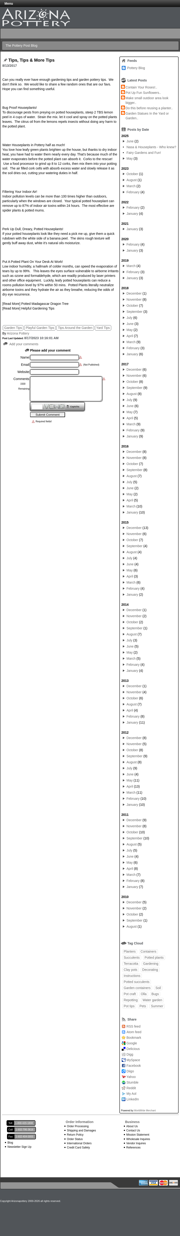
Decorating (150, 970)
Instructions (132, 976)
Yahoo (131, 1077)
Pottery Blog (136, 68)
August (132, 180)
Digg (130, 1054)
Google (132, 1043)
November (134, 299)
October (132, 174)
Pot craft (130, 994)
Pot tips (129, 1006)
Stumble (132, 1082)
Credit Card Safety (78, 1147)
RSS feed (134, 1026)
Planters (130, 951)
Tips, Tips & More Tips (31, 60)
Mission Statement (137, 1134)
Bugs (155, 994)
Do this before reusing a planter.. (149, 108)
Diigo (130, 1071)
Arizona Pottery (18, 333)
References (133, 1147)
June (130, 141)
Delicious (133, 1049)
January (132, 213)
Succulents (132, 957)
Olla (144, 994)
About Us (132, 1126)
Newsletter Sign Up (19, 1146)
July (129, 318)
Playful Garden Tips (40, 328)
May (130, 158)
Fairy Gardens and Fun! (143, 153)
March (131, 186)
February (133, 192)
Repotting (131, 1000)
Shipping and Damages (81, 1130)
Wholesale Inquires (138, 1139)
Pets (142, 1006)
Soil (158, 988)
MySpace (133, 1060)
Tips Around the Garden (75, 328)
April (130, 336)
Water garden (152, 1000)
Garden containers (137, 988)
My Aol (131, 1093)
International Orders (79, 1143)
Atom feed (134, 1032)
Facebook (134, 1065)
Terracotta (131, 963)
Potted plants (154, 957)
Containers (148, 951)
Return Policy (75, 1134)
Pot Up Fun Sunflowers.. (143, 93)
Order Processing (78, 1126)
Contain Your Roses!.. (141, 87)
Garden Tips (13, 328)
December (134, 293)
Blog (10, 1142)
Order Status (75, 1139)
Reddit (131, 1088)
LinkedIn (133, 1099)
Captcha (74, 406)
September (134, 311)
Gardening (150, 963)
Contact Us (133, 1130)
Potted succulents (137, 982)
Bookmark (134, 1037)
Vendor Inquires (136, 1143)
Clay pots (130, 970)
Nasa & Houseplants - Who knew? (151, 147)
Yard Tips (103, 328)
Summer (157, 1006)
